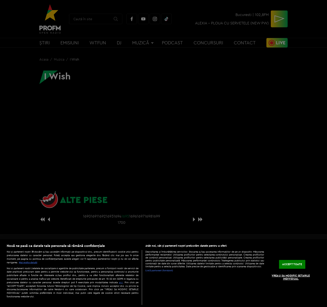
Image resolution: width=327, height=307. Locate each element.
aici (121, 282)
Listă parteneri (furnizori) (159, 270)
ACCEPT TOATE (292, 264)
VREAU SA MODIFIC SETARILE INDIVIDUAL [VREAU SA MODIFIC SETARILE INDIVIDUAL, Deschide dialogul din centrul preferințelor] (291, 277)
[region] (163, 273)
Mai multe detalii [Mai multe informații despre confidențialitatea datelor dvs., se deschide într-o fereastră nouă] (28, 262)
